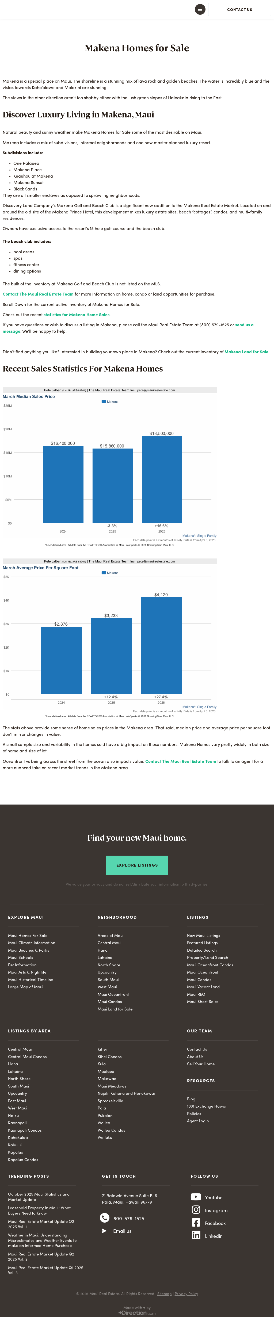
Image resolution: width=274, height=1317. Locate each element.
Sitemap (164, 1292)
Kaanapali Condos (25, 1129)
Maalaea (106, 1070)
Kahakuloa (18, 1136)
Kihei (102, 1048)
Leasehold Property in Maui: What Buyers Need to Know (39, 1209)
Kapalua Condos (23, 1158)
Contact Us (197, 1048)
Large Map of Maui (25, 985)
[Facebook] (196, 1226)
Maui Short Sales (203, 1000)
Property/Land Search (207, 956)
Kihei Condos (110, 1055)
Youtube (214, 1197)
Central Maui (109, 941)
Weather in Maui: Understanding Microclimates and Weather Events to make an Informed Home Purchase (42, 1239)
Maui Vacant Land (203, 985)
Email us (122, 1231)
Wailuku (105, 1136)
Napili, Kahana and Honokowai (126, 1092)
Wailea (104, 1121)
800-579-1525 (128, 1218)
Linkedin (214, 1241)
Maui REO (196, 993)
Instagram (216, 1211)
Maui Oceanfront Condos (210, 963)
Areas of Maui (111, 934)
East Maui (17, 1099)
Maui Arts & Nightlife (27, 971)
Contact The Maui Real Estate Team (38, 294)
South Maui (108, 978)
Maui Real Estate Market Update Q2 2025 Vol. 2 (41, 1255)
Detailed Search (202, 949)
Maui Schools (20, 956)
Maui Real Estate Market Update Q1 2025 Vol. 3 (45, 1268)
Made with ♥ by (137, 1306)
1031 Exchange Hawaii (207, 1105)
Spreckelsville (110, 1099)
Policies (194, 1112)
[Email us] (104, 1231)
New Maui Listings (203, 934)
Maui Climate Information (31, 941)
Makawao (107, 1077)
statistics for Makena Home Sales (76, 315)
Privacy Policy (186, 1292)
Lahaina (105, 956)
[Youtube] (196, 1197)
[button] (137, 9)
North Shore (109, 963)
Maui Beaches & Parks (28, 949)
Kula (102, 1063)
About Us (195, 1055)
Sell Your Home (201, 1063)
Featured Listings (202, 941)
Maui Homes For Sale (27, 934)
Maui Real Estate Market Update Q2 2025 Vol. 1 (41, 1222)
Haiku (13, 1114)
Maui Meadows (112, 1084)
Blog (191, 1097)
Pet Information (22, 963)
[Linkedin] (196, 1241)
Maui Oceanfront (113, 993)
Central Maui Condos (27, 1055)
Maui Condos (110, 1000)
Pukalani (105, 1114)
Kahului (15, 1143)
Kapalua (15, 1151)
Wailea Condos (111, 1129)
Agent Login (198, 1119)
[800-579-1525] (104, 1218)
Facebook (215, 1226)
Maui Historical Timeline (30, 978)
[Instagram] (196, 1211)
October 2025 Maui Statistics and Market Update (39, 1195)
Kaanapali (17, 1121)
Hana (103, 949)
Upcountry (107, 971)
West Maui (107, 985)
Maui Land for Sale (115, 1007)
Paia (102, 1107)
